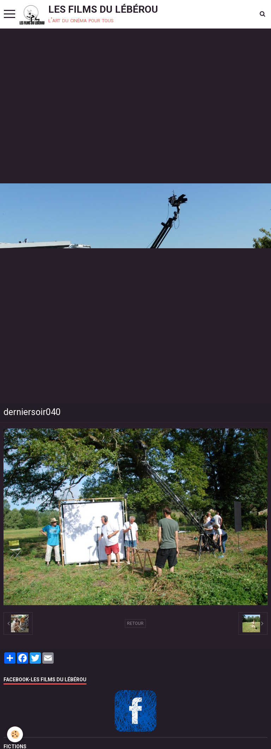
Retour (135, 623)
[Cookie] (15, 734)
